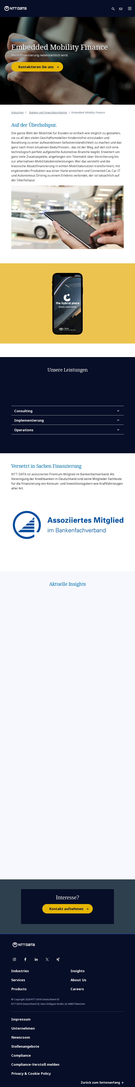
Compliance (21, 1055)
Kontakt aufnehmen (70, 908)
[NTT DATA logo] (15, 8)
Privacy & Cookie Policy (31, 1073)
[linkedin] (36, 959)
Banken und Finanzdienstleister (48, 112)
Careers (77, 989)
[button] (115, 8)
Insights (78, 971)
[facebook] (25, 959)
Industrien (17, 112)
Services (18, 980)
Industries (20, 971)
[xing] (58, 959)
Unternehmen (23, 1028)
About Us (78, 980)
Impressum (21, 1019)
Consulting (23, 411)
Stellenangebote (25, 1046)
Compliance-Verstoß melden (35, 1064)
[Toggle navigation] (131, 8)
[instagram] (14, 959)
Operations (23, 430)
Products (19, 989)
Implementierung (29, 420)
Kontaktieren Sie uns (40, 66)
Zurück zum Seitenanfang (102, 1082)
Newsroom (20, 1037)
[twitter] (47, 959)
